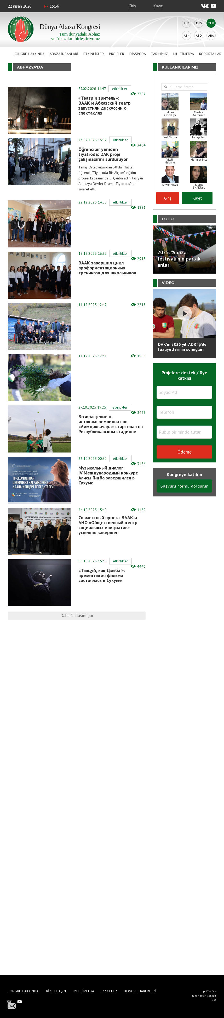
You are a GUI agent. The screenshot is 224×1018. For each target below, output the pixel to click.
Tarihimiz (159, 54)
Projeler (116, 54)
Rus (186, 23)
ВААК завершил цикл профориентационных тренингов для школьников (107, 268)
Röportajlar (210, 54)
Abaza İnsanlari (64, 54)
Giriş (132, 5)
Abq (199, 35)
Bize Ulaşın (56, 991)
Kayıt (158, 5)
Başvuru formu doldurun (184, 486)
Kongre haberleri (140, 991)
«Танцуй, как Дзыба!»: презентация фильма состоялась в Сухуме (101, 575)
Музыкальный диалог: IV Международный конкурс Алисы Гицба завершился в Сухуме (108, 475)
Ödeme (184, 452)
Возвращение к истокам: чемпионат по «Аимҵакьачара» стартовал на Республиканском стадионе (110, 424)
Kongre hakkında (29, 54)
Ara (211, 35)
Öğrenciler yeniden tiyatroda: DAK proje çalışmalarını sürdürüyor (103, 154)
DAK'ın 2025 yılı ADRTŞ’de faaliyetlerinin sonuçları (182, 347)
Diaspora (137, 54)
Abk (186, 35)
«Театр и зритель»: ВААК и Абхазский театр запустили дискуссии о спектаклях (104, 105)
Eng (199, 23)
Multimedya (183, 54)
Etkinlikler (93, 54)
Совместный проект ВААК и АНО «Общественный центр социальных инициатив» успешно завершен (107, 524)
